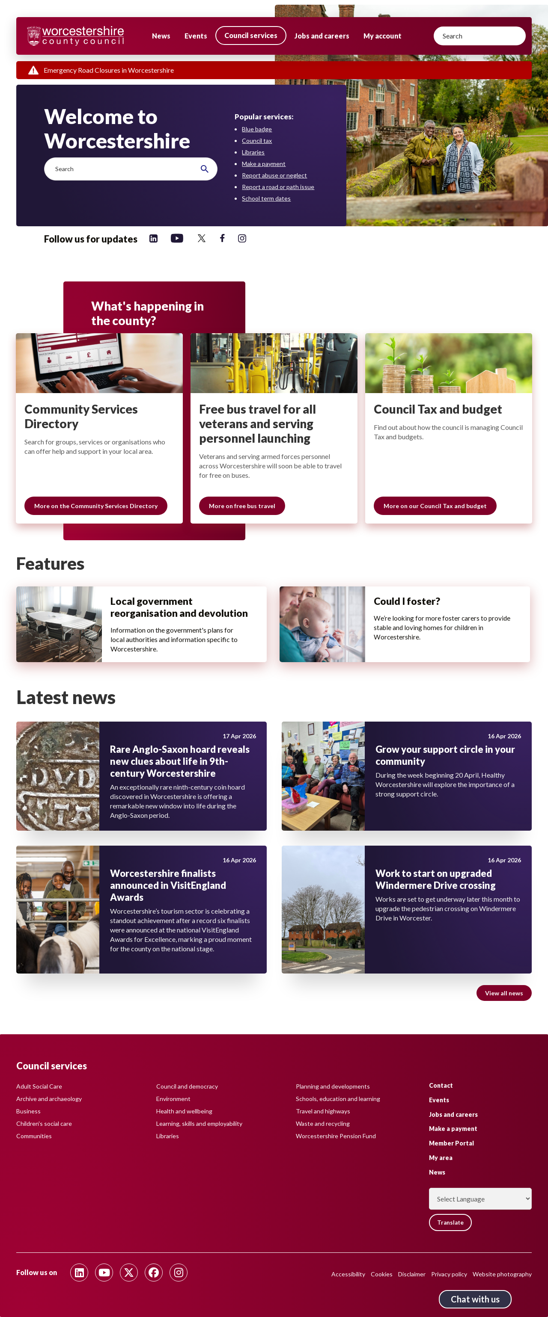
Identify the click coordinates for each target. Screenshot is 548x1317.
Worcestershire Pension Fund (336, 1135)
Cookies (382, 1274)
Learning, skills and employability (199, 1123)
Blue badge (257, 129)
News (161, 36)
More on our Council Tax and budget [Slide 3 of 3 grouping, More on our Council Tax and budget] (435, 506)
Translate (452, 1222)
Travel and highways (323, 1110)
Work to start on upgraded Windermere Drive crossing (435, 891)
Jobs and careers (322, 36)
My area (441, 1157)
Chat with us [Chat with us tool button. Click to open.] (475, 1299)
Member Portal (451, 1143)
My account (382, 36)
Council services (250, 35)
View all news (504, 1005)
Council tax (257, 140)
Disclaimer (412, 1274)
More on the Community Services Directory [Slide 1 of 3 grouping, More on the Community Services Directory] (96, 506)
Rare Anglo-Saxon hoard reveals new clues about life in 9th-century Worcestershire (180, 773)
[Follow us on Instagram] (242, 238)
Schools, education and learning (338, 1098)
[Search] (480, 36)
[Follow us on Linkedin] (153, 238)
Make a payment (264, 163)
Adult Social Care (39, 1085)
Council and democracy (187, 1085)
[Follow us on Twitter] (201, 238)
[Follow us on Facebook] (222, 238)
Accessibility (348, 1274)
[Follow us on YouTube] (177, 238)
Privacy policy (449, 1274)
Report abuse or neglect (274, 175)
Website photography (502, 1274)
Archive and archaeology (49, 1098)
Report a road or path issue (278, 186)
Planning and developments (333, 1085)
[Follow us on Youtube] (104, 1272)
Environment (173, 1098)
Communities (34, 1135)
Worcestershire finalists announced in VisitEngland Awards (168, 897)
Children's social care (44, 1123)
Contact (441, 1085)
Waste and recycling (323, 1123)
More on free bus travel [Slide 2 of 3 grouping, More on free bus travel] (242, 506)
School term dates (266, 198)
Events (196, 36)
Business (28, 1110)
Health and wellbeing (184, 1110)
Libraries (253, 152)
